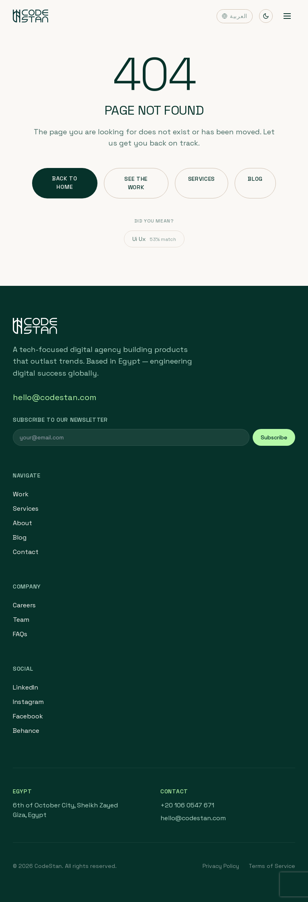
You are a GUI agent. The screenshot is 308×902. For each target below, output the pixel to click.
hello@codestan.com (54, 397)
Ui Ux (154, 239)
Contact (25, 552)
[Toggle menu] (287, 16)
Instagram (28, 702)
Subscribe (274, 437)
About (22, 523)
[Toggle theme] (266, 16)
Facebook (28, 716)
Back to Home (64, 182)
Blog (255, 178)
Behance (26, 730)
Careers (24, 605)
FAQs (20, 634)
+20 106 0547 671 (187, 805)
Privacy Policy (221, 866)
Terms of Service (272, 866)
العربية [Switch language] (234, 16)
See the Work (136, 183)
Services (201, 178)
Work (20, 494)
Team (21, 619)
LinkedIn (25, 687)
